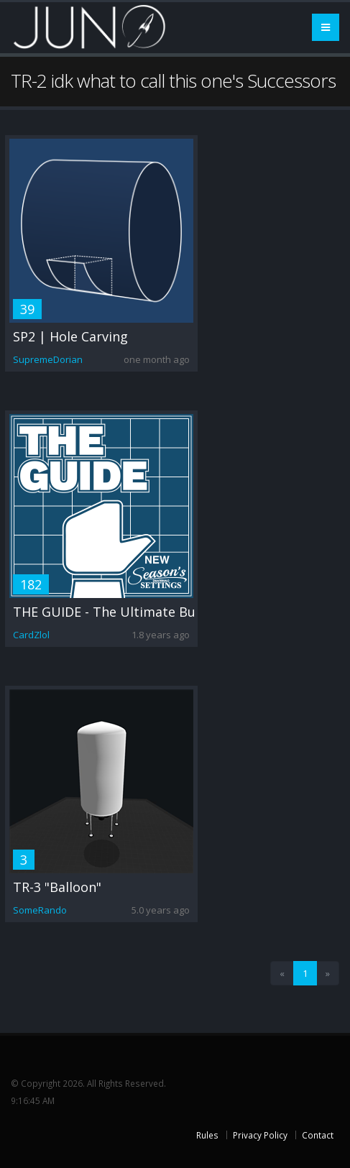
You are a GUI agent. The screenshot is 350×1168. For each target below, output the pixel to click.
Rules (207, 1135)
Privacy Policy (260, 1135)
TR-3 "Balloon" (57, 887)
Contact (317, 1135)
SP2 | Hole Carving (70, 336)
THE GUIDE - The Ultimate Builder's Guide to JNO (165, 611)
